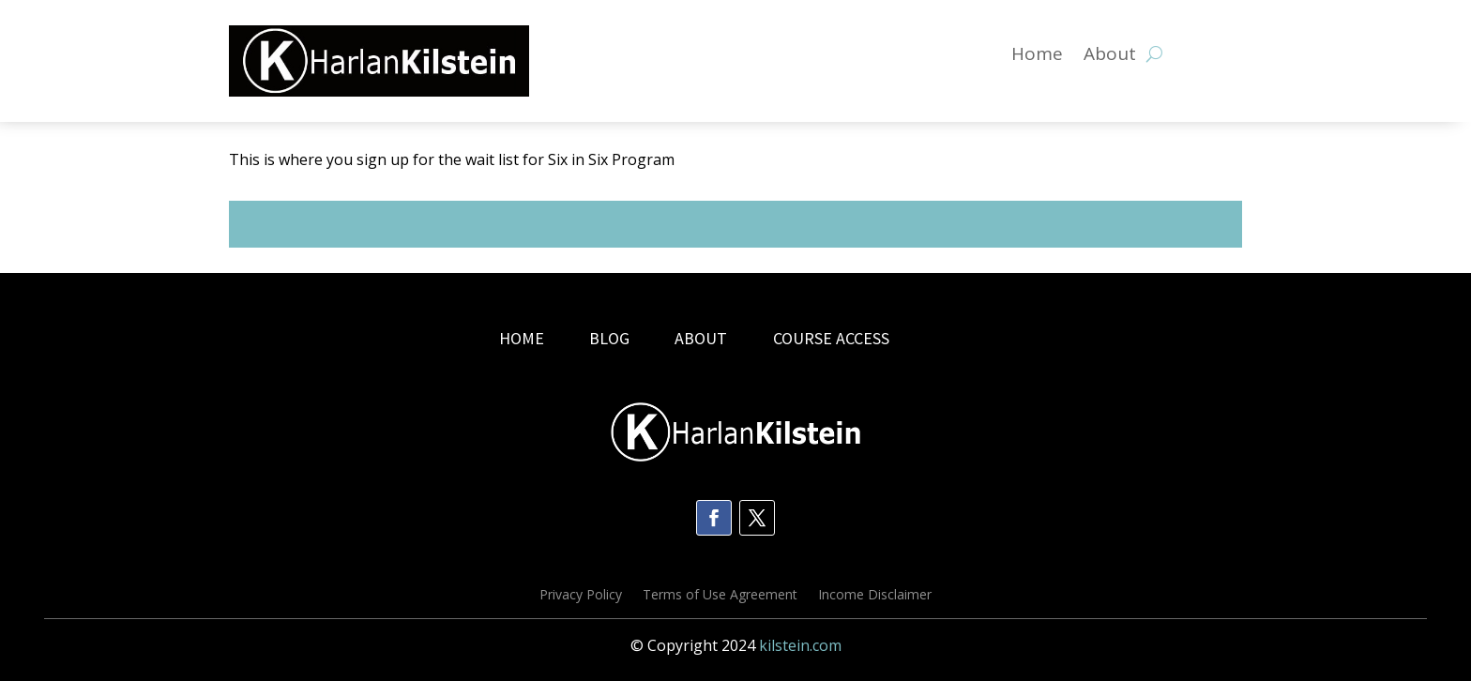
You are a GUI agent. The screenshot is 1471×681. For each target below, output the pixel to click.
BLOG (611, 338)
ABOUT (701, 338)
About (1110, 56)
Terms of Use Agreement (720, 595)
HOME (521, 338)
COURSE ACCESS (831, 338)
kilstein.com (800, 645)
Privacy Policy (580, 595)
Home (1037, 56)
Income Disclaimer (875, 595)
